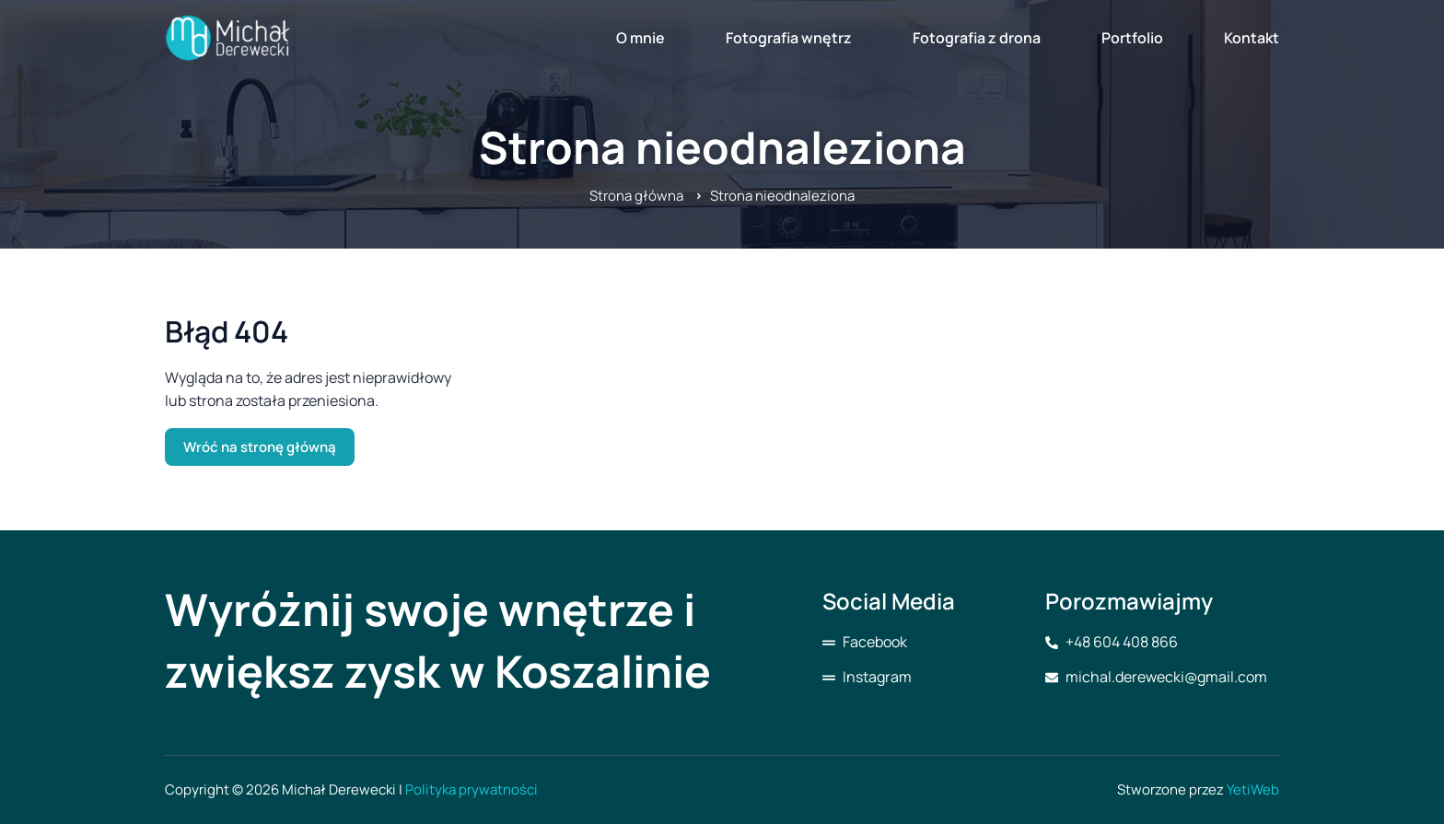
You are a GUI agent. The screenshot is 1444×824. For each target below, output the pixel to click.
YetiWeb (1253, 789)
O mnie (640, 38)
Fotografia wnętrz (789, 38)
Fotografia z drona (977, 38)
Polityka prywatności (471, 789)
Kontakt (1251, 38)
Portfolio (1132, 38)
